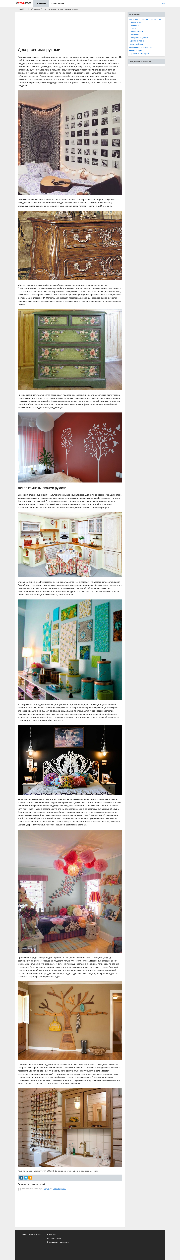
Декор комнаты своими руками (85, 1171)
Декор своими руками (63, 1171)
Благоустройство (136, 44)
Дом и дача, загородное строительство (145, 19)
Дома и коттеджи (137, 41)
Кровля (133, 28)
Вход (163, 3)
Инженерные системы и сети (140, 47)
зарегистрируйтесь (59, 1189)
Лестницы (135, 35)
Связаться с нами (54, 1238)
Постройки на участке (139, 38)
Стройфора (51, 1234)
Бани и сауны (136, 22)
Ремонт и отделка (136, 50)
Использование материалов (58, 1242)
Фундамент (135, 25)
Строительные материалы (139, 54)
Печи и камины (137, 32)
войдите (46, 1189)
